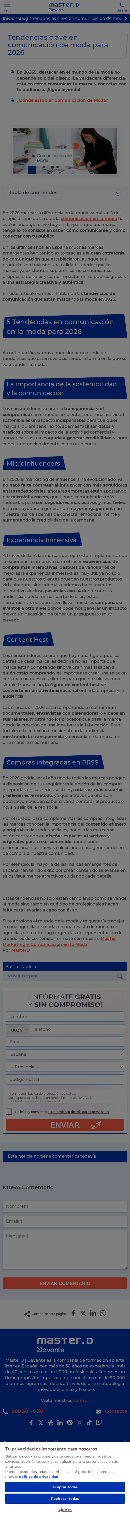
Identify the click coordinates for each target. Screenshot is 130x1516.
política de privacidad (38, 1476)
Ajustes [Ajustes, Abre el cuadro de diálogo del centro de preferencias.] (65, 1510)
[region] (65, 1478)
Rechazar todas (65, 1498)
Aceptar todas (65, 1487)
